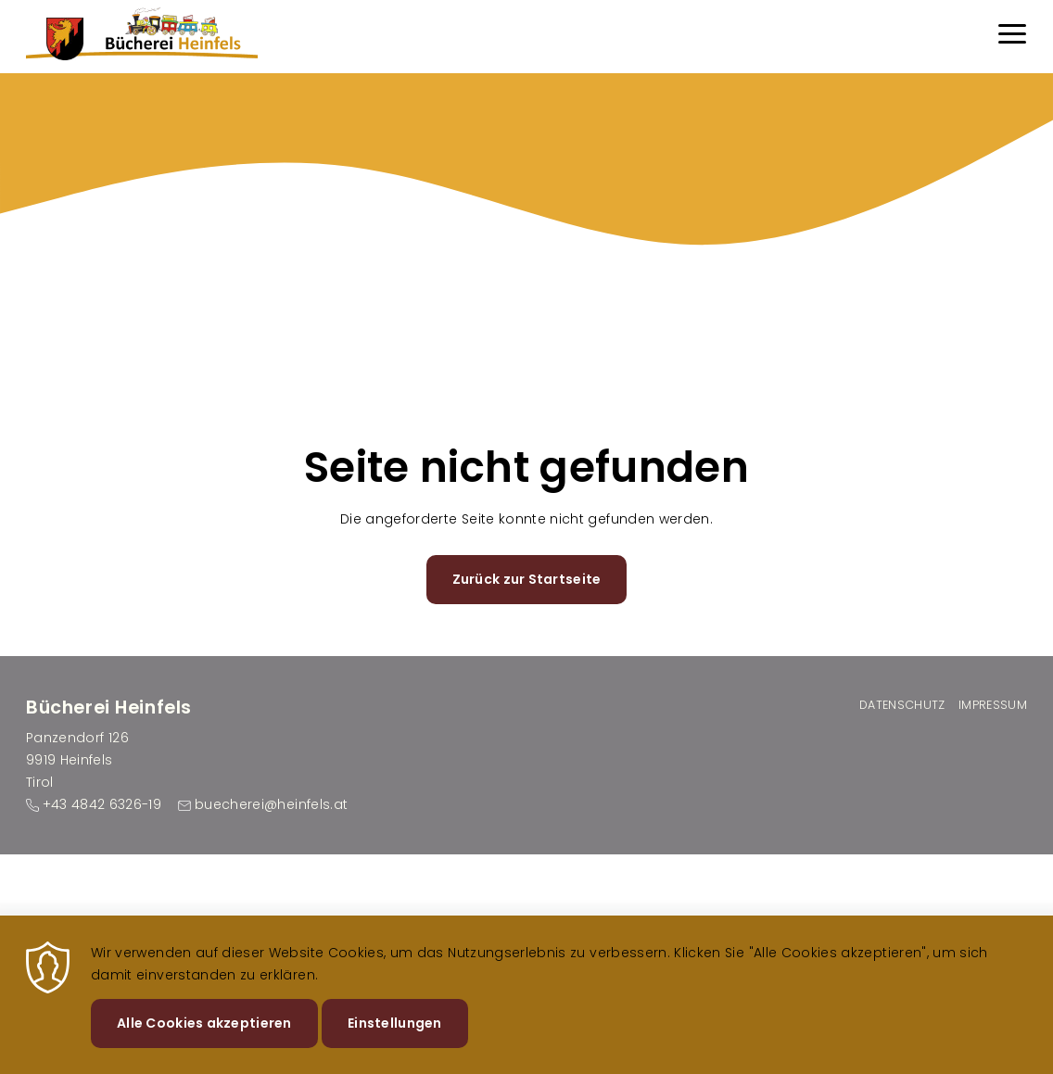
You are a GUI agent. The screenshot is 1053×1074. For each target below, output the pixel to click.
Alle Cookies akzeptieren (204, 1036)
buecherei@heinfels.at (271, 804)
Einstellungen (395, 1036)
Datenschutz (902, 705)
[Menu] (1012, 36)
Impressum (992, 705)
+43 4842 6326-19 (102, 804)
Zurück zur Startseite (527, 579)
